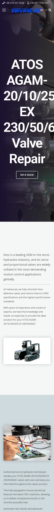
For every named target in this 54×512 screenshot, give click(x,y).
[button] (43, 10)
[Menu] (4, 10)
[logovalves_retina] (26, 10)
